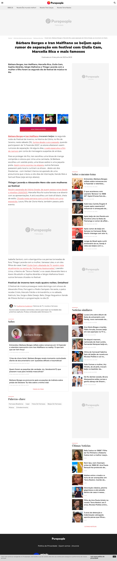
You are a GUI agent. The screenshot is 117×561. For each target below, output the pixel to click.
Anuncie (75, 546)
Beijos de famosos (54, 404)
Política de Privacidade (47, 546)
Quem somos (64, 546)
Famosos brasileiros (16, 404)
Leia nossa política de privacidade (98, 557)
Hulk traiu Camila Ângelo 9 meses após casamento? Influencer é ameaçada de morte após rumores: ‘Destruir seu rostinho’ (95, 208)
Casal (27, 404)
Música (11, 407)
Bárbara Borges (38, 38)
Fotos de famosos (38, 404)
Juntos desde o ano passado (46, 142)
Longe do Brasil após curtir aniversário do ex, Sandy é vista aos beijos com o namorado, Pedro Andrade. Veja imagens (95, 245)
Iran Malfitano (32, 136)
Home (10, 38)
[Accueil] (58, 2)
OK (114, 556)
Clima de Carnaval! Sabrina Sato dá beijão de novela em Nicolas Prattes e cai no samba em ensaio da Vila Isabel (96, 356)
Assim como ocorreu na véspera (29, 165)
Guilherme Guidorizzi (24, 306)
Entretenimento (22, 407)
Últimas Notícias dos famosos (23, 38)
